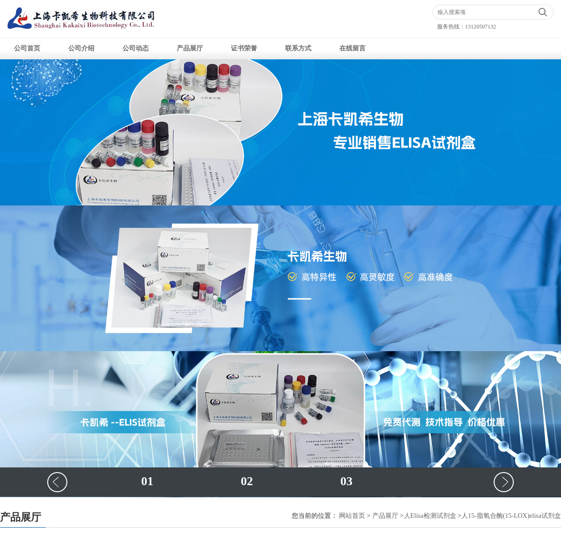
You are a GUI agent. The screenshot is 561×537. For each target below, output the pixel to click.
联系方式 (298, 48)
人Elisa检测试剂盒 (430, 515)
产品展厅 (190, 48)
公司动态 (135, 48)
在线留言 (352, 48)
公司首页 (27, 48)
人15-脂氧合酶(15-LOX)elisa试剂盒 (511, 515)
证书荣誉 (244, 48)
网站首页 (352, 515)
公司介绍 (81, 48)
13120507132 (480, 26)
